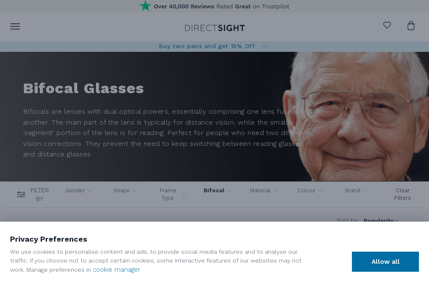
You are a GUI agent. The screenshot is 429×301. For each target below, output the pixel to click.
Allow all (386, 261)
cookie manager (116, 269)
